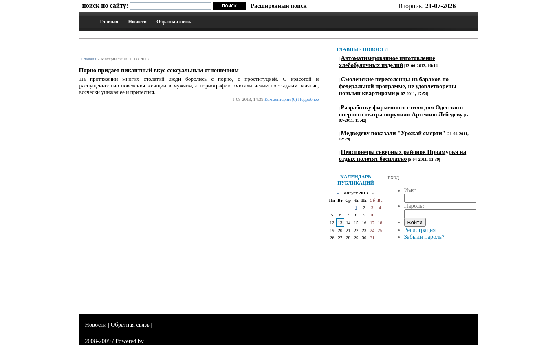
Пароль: (414, 206)
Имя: (410, 190)
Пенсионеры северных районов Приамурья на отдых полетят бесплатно (403, 155)
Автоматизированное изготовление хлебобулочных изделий (387, 61)
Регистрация (420, 230)
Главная (109, 22)
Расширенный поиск (279, 5)
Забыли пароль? (424, 237)
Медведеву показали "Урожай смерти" (393, 133)
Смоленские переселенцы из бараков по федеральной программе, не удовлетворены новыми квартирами (397, 86)
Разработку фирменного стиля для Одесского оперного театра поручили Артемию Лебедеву (401, 111)
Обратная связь (173, 22)
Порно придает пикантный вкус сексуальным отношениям (159, 70)
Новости (137, 22)
